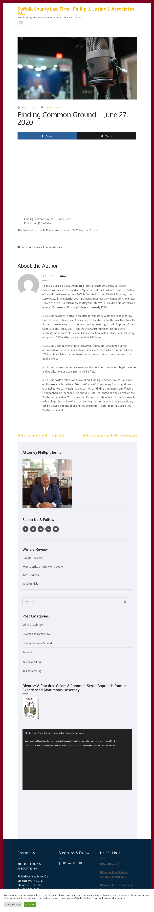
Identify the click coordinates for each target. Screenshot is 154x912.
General (27, 652)
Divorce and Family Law (36, 634)
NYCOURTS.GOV (109, 864)
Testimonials (30, 583)
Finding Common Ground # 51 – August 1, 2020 (110, 435)
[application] (77, 759)
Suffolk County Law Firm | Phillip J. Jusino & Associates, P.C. (76, 11)
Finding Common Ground (48, 247)
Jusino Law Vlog (31, 671)
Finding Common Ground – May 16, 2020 (41, 435)
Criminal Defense (32, 624)
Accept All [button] (30, 904)
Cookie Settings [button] (13, 904)
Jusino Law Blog (32, 661)
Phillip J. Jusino (54, 107)
